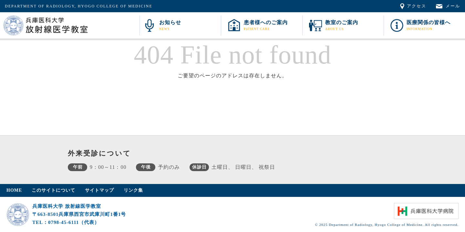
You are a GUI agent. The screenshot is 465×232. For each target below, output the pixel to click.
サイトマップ (99, 190)
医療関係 (435, 26)
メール (453, 6)
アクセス (416, 6)
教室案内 (353, 26)
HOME (14, 190)
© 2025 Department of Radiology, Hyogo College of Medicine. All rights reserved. (387, 225)
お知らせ (189, 26)
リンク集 (133, 190)
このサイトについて (53, 190)
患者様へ (272, 26)
